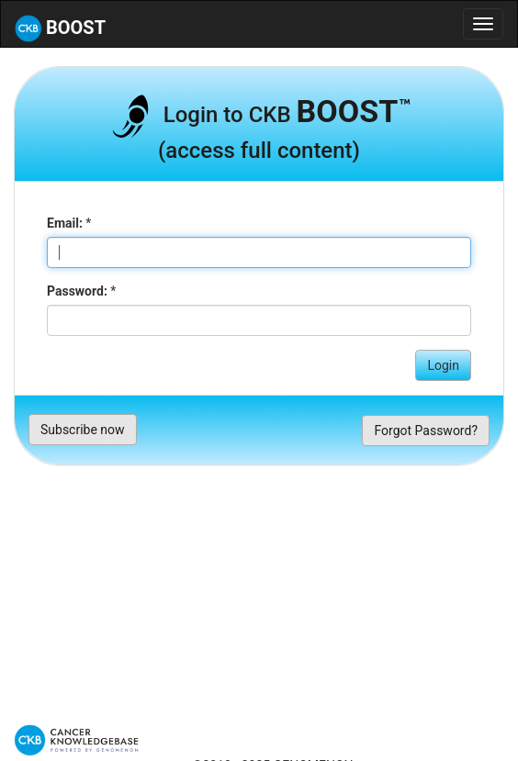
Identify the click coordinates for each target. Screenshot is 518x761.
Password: (77, 291)
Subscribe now (82, 429)
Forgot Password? (426, 430)
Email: (65, 223)
